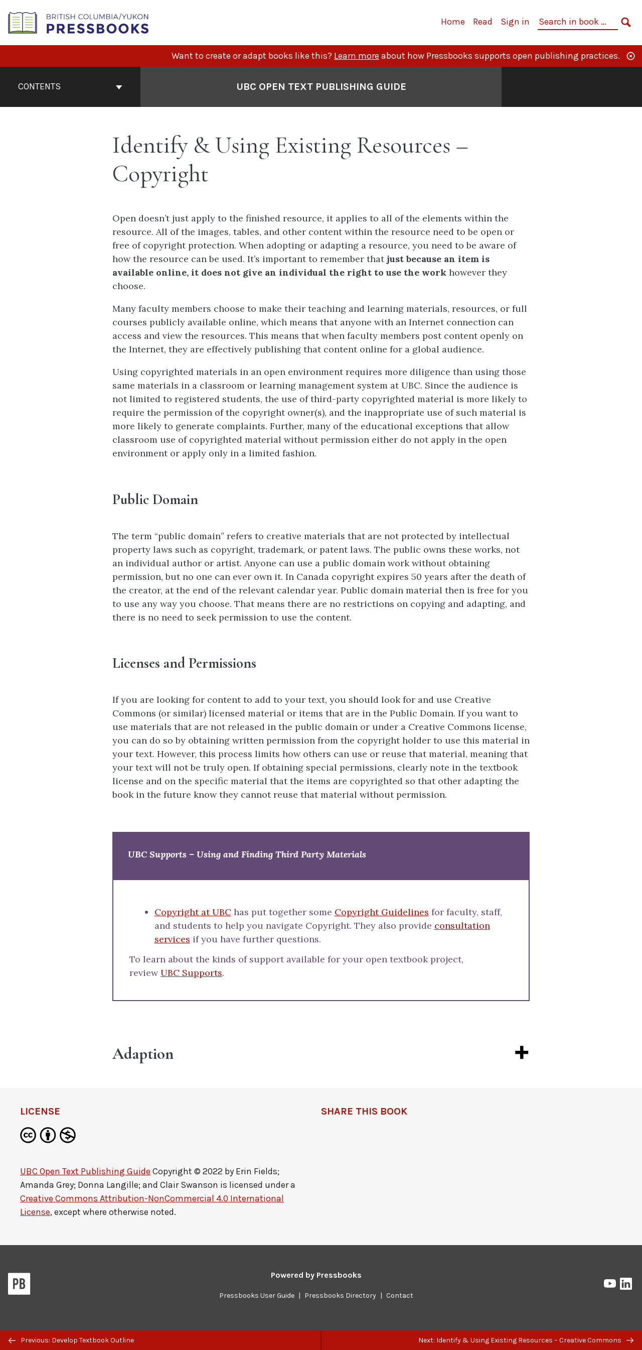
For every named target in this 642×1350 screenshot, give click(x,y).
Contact (399, 1295)
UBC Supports (191, 972)
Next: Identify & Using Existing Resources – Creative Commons (525, 1340)
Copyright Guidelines (382, 912)
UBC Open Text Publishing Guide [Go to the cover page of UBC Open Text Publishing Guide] (321, 86)
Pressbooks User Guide (256, 1295)
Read (483, 21)
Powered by (316, 1275)
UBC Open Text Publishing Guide (85, 1171)
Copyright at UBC (192, 912)
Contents (70, 86)
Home (453, 21)
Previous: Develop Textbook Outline (71, 1340)
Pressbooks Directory (340, 1295)
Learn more (356, 55)
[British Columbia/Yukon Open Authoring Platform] (78, 22)
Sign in (515, 21)
